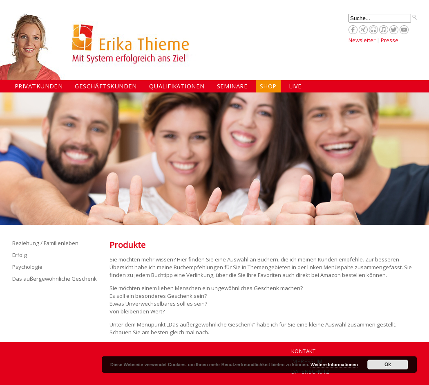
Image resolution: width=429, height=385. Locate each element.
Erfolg (19, 255)
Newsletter (362, 40)
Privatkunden (39, 86)
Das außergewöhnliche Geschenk (54, 278)
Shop (268, 86)
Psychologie (27, 266)
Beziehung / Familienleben (45, 243)
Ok (387, 364)
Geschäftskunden (106, 86)
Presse (389, 40)
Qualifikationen (177, 86)
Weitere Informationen (334, 364)
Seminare (232, 86)
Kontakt (303, 351)
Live (295, 86)
